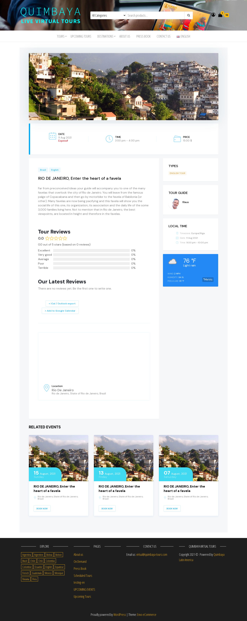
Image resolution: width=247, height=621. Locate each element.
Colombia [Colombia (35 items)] (50, 561)
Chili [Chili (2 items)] (40, 561)
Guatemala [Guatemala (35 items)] (37, 573)
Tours (60, 36)
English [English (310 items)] (48, 567)
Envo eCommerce (146, 614)
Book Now (42, 508)
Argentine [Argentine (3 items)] (38, 554)
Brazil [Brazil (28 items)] (24, 561)
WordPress (119, 614)
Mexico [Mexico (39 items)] (48, 573)
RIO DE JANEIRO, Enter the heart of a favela (54, 488)
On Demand (80, 561)
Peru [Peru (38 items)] (34, 579)
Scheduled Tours (83, 575)
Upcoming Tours (81, 36)
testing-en (79, 582)
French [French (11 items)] (25, 573)
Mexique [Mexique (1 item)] (59, 573)
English (55, 169)
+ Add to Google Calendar (60, 310)
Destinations (105, 36)
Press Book (143, 36)
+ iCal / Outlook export (62, 303)
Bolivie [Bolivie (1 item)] (58, 554)
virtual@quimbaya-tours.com (151, 554)
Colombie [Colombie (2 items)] (27, 567)
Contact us (164, 36)
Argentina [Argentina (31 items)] (26, 554)
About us (124, 36)
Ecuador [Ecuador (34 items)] (38, 567)
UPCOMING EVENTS (84, 589)
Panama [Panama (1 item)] (25, 579)
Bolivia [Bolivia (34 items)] (49, 554)
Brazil (43, 169)
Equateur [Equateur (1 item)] (59, 567)
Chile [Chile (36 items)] (32, 561)
